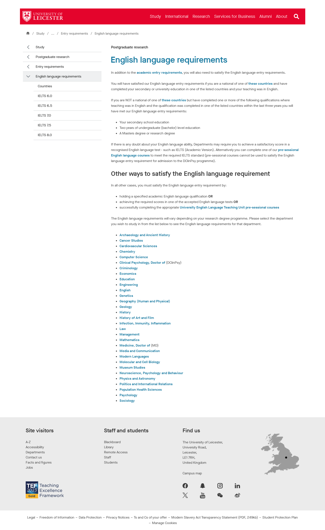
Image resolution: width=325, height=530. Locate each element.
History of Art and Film (137, 318)
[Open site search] (296, 16)
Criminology (129, 268)
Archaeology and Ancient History (145, 235)
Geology (126, 306)
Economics (128, 273)
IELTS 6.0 (45, 96)
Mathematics (129, 340)
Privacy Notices (117, 517)
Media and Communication (140, 351)
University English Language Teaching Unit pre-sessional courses (229, 207)
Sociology (127, 400)
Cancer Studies (131, 240)
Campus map (192, 473)
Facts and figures (39, 462)
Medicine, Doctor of (135, 345)
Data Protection (90, 517)
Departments (35, 452)
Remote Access (116, 452)
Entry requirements (75, 33)
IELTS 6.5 (45, 105)
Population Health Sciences (141, 389)
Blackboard (112, 442)
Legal (31, 517)
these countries (260, 83)
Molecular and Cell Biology (140, 362)
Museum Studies (132, 367)
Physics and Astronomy (137, 378)
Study (40, 33)
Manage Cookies (164, 523)
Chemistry (127, 251)
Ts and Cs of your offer (150, 517)
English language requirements (58, 76)
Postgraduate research (52, 57)
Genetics (126, 295)
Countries (45, 86)
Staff (107, 457)
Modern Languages (134, 356)
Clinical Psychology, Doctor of (142, 262)
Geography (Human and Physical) (145, 301)
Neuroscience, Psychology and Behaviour (151, 373)
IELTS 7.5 (44, 125)
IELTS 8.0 (45, 135)
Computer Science (134, 257)
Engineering (129, 284)
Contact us (34, 457)
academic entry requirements (159, 72)
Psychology (128, 395)
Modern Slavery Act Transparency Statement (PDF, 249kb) (214, 517)
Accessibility (35, 447)
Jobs (29, 467)
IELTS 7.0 (44, 115)
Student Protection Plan (280, 517)
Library (109, 447)
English (125, 290)
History (125, 312)
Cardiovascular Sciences (138, 246)
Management (129, 334)
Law (123, 329)
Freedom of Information (56, 517)
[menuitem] (155, 16)
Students (111, 462)
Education (127, 279)
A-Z (28, 442)
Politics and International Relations (146, 384)
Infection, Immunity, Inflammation (145, 323)
